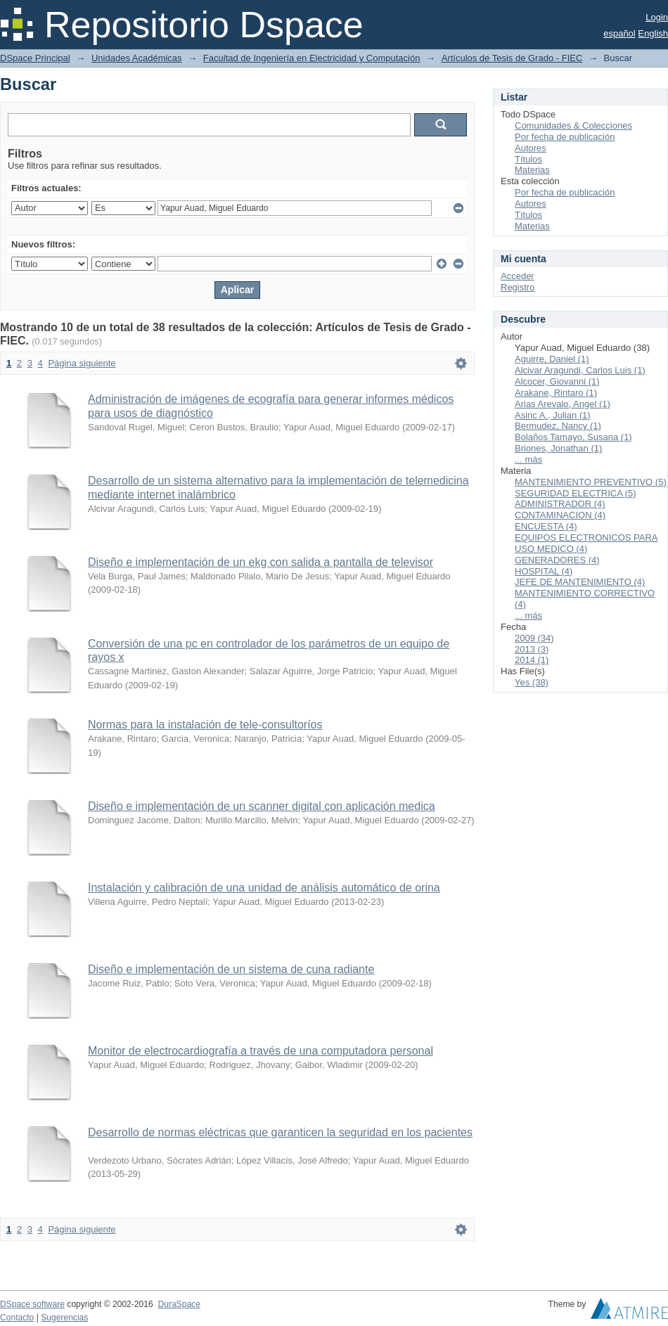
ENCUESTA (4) (546, 526)
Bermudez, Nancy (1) (558, 425)
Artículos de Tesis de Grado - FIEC (512, 58)
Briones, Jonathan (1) (558, 448)
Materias (532, 170)
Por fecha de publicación (565, 136)
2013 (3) (531, 649)
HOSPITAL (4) (543, 571)
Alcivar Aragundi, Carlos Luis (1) (580, 370)
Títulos (528, 159)
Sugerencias (64, 1317)
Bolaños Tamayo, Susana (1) (573, 437)
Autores (530, 148)
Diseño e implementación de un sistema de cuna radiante (231, 969)
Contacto (17, 1317)
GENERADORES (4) (557, 560)
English (653, 33)
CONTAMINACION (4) (560, 515)
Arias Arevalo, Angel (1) (562, 404)
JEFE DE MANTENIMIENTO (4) (580, 582)
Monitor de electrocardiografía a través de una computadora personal (260, 1051)
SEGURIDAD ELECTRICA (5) (575, 493)
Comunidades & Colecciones (573, 125)
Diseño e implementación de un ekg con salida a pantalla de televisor (260, 562)
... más (528, 459)
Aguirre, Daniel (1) (552, 359)
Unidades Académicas (136, 58)
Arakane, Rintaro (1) (556, 392)
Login (656, 17)
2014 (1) (531, 660)
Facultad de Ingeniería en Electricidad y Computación (311, 58)
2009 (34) (534, 638)
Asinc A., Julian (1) (553, 415)
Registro (517, 287)
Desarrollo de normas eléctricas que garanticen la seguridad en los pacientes (280, 1132)
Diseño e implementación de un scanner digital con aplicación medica (261, 806)
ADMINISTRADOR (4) (560, 503)
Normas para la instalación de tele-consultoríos (205, 724)
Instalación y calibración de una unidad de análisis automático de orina (264, 888)
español (619, 33)
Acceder (517, 276)
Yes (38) (531, 682)
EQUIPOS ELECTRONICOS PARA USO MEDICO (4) (586, 543)
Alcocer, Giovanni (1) (557, 381)
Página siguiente (81, 363)
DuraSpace (179, 1304)
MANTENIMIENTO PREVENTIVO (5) (591, 482)
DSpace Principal (35, 58)
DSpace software (32, 1304)
